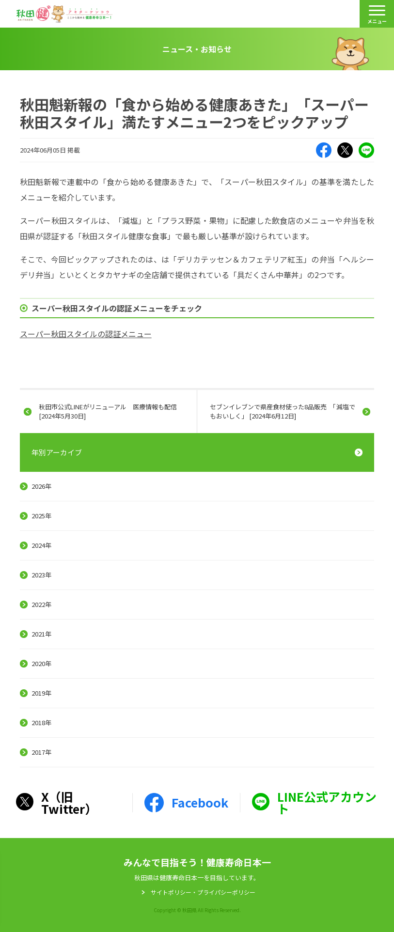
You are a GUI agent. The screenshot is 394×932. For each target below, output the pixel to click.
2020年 (41, 663)
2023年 (41, 574)
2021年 (41, 633)
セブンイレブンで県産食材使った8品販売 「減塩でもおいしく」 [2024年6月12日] (282, 411)
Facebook (323, 150)
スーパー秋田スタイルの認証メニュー (86, 334)
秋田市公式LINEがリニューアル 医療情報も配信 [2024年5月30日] (108, 411)
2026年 (41, 486)
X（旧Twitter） (345, 150)
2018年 (41, 722)
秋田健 (64, 14)
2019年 (41, 693)
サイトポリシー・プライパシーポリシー (203, 892)
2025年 (41, 515)
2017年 (41, 752)
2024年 (41, 545)
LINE (366, 150)
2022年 (41, 604)
